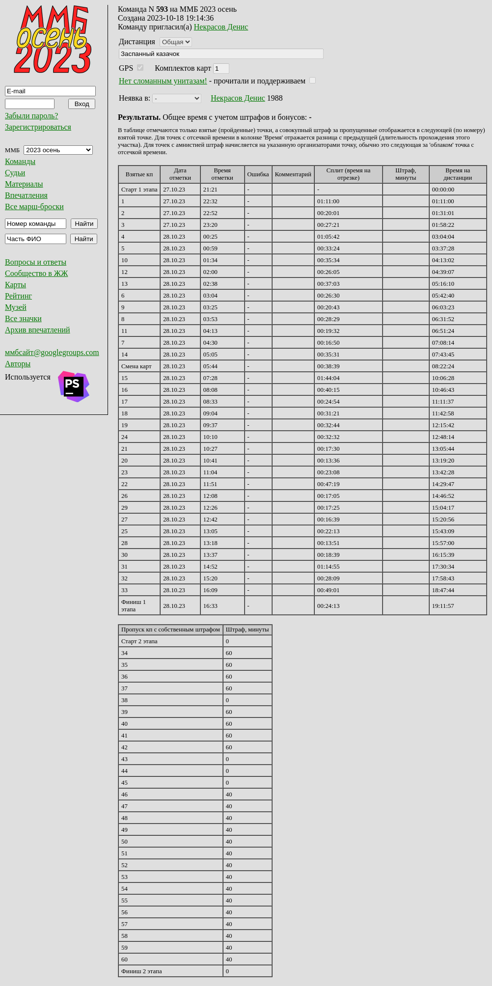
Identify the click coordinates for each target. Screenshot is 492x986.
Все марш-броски (34, 206)
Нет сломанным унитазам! (163, 81)
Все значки (23, 318)
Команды (20, 161)
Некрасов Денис (221, 27)
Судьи (15, 172)
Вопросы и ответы (35, 262)
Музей (16, 307)
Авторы (17, 363)
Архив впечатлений (37, 330)
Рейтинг (18, 296)
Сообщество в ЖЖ (36, 273)
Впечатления (26, 195)
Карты (15, 284)
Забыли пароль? (31, 115)
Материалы (24, 184)
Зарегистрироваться (38, 127)
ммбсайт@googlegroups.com (52, 352)
